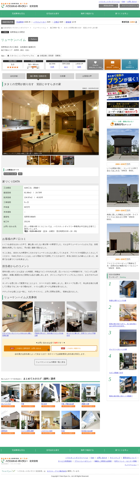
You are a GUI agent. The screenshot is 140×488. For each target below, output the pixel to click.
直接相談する (130, 66)
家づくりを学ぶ (121, 13)
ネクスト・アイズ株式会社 (56, 471)
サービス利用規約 (65, 461)
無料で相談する (87, 13)
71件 (52, 67)
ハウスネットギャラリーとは (109, 2)
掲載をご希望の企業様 (103, 461)
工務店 (56, 22)
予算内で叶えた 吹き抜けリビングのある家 (49, 333)
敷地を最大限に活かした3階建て (121, 396)
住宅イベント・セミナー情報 (125, 461)
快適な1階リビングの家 (117, 300)
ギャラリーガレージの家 (118, 349)
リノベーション (131, 465)
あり (66, 67)
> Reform (33, 39)
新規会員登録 (108, 5)
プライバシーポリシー (83, 461)
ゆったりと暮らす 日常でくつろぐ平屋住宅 (82, 333)
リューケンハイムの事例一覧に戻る (50, 362)
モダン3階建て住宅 (116, 373)
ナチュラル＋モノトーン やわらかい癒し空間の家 (17, 333)
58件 (79, 67)
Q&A (123, 2)
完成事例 (20, 22)
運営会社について (130, 458)
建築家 (68, 22)
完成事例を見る (18, 13)
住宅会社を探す (52, 13)
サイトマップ (115, 458)
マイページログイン (129, 5)
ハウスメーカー (39, 22)
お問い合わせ (132, 2)
